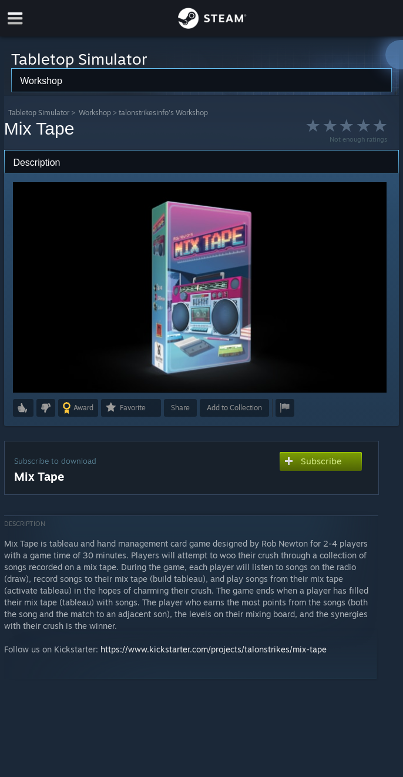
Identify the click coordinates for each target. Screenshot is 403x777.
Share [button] (180, 407)
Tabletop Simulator (38, 112)
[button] (23, 408)
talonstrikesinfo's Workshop (163, 112)
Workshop (95, 112)
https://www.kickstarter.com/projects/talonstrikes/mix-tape (213, 649)
